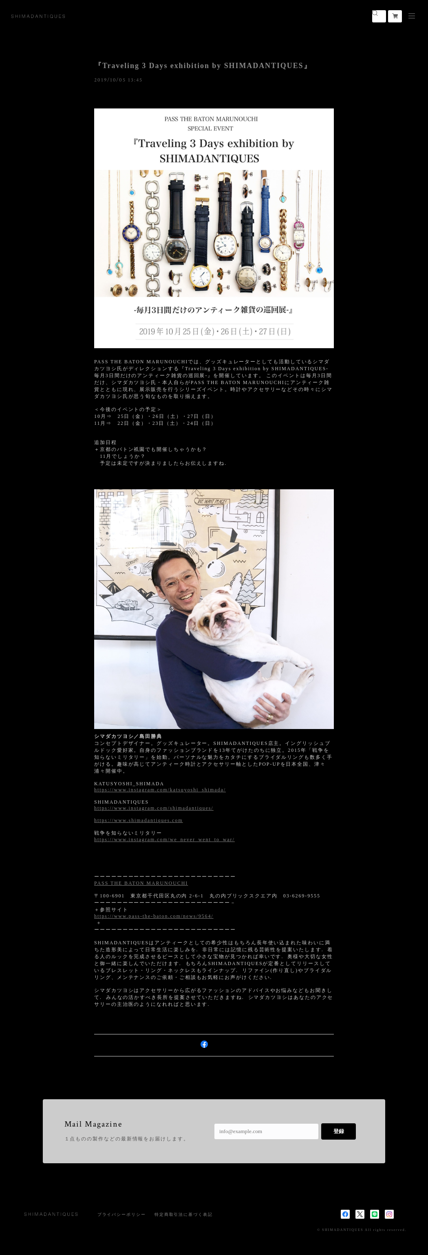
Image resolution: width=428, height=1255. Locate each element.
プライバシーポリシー (121, 1214)
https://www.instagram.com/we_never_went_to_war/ (164, 839)
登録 (338, 1131)
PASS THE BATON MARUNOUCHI (141, 883)
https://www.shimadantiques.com (138, 820)
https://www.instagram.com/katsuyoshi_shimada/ (160, 790)
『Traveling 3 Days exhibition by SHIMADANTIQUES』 (202, 66)
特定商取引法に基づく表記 (183, 1214)
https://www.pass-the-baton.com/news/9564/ (154, 916)
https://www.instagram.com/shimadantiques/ (154, 808)
